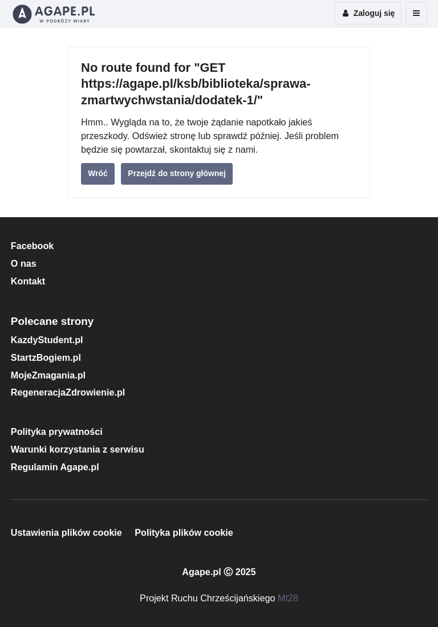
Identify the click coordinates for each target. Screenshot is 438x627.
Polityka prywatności (57, 431)
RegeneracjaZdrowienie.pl (68, 392)
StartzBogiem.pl (46, 357)
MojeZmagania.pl (48, 375)
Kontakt (28, 281)
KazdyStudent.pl (47, 340)
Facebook (32, 246)
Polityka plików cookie (184, 532)
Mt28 (288, 598)
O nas (23, 263)
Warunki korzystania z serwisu (77, 449)
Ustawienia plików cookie (66, 532)
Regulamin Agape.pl (55, 467)
